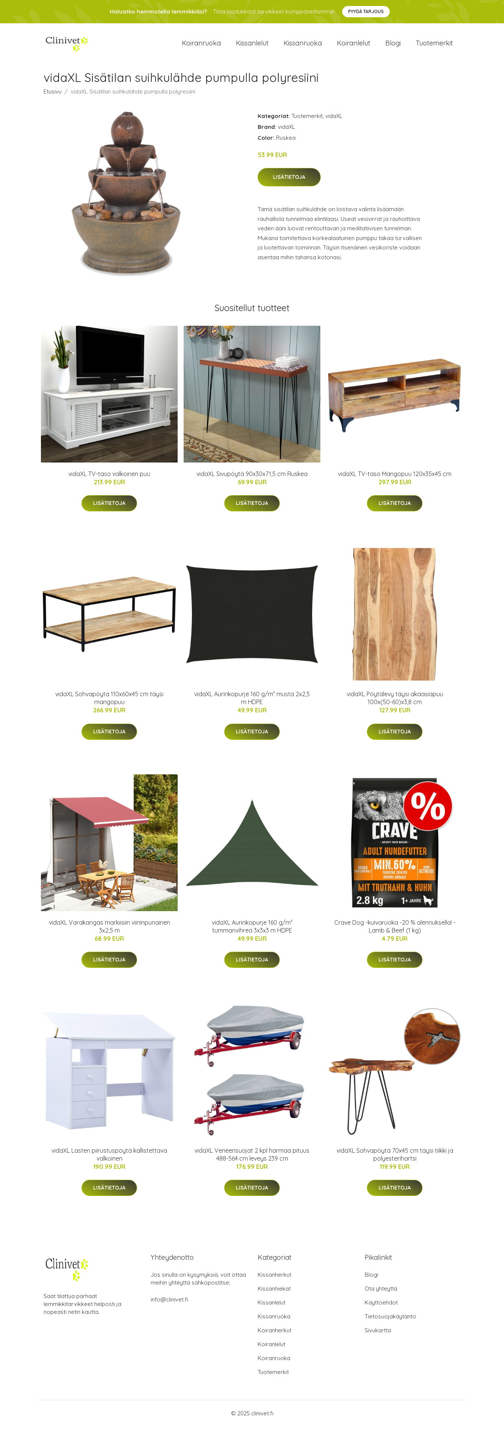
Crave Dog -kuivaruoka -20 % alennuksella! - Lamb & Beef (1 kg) (395, 930)
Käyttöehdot (381, 1306)
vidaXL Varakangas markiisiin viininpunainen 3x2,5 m (109, 930)
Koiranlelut (353, 45)
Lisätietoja (289, 181)
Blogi (393, 45)
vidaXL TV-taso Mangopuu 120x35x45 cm (394, 477)
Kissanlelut (252, 45)
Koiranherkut (274, 1334)
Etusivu (53, 95)
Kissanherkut (274, 1278)
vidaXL (334, 119)
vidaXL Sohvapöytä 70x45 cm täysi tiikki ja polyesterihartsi (395, 1158)
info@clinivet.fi (169, 1303)
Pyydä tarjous (366, 11)
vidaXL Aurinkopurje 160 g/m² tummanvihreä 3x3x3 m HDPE (252, 930)
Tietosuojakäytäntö (390, 1320)
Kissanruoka (303, 45)
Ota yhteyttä (381, 1292)
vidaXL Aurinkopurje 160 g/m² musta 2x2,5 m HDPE (252, 702)
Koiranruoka (201, 45)
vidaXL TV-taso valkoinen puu (109, 477)
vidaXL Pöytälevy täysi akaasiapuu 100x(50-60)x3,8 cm (395, 702)
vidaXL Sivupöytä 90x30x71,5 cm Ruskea (252, 477)
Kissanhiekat (274, 1292)
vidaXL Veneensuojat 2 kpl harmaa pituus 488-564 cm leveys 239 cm (252, 1158)
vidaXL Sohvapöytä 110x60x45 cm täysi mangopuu (109, 702)
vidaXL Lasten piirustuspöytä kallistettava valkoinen (109, 1158)
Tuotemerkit (434, 45)
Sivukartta (378, 1334)
